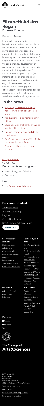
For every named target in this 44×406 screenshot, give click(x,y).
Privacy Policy (7, 389)
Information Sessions (10, 254)
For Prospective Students (9, 240)
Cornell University (14, 5)
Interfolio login (30, 265)
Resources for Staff (31, 268)
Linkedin (7, 321)
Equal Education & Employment (15, 392)
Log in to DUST (10, 227)
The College (29, 287)
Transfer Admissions (10, 263)
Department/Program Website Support (33, 273)
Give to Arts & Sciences (7, 295)
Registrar (6, 215)
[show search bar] (39, 5)
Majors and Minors (9, 251)
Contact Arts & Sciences (30, 292)
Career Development (12, 218)
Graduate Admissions (11, 266)
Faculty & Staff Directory (29, 307)
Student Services (10, 207)
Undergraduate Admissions (8, 246)
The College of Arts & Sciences (22, 12)
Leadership (28, 311)
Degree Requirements (8, 258)
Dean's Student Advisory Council (17, 222)
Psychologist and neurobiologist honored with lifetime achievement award (21, 110)
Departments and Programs (31, 298)
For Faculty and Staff (31, 240)
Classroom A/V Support (30, 282)
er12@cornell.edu (10, 159)
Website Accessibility (11, 386)
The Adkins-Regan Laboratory (19, 185)
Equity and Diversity (32, 302)
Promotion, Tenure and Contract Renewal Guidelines (32, 260)
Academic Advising (11, 211)
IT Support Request (32, 277)
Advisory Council (9, 291)
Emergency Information (11, 395)
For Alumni (7, 287)
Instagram (7, 317)
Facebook (7, 324)
